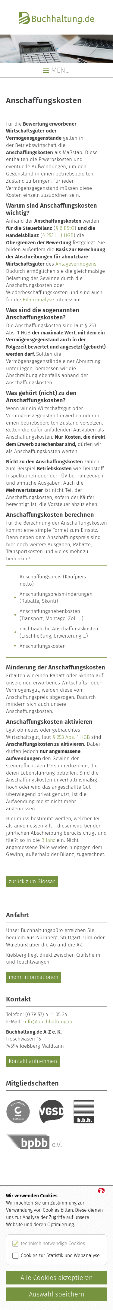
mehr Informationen (33, 977)
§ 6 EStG (64, 228)
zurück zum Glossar (32, 881)
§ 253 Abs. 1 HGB (71, 737)
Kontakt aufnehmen (33, 1061)
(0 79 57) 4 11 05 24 (46, 1014)
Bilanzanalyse (38, 300)
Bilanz (48, 840)
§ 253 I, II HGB (58, 235)
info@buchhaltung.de (48, 1022)
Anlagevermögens (75, 264)
